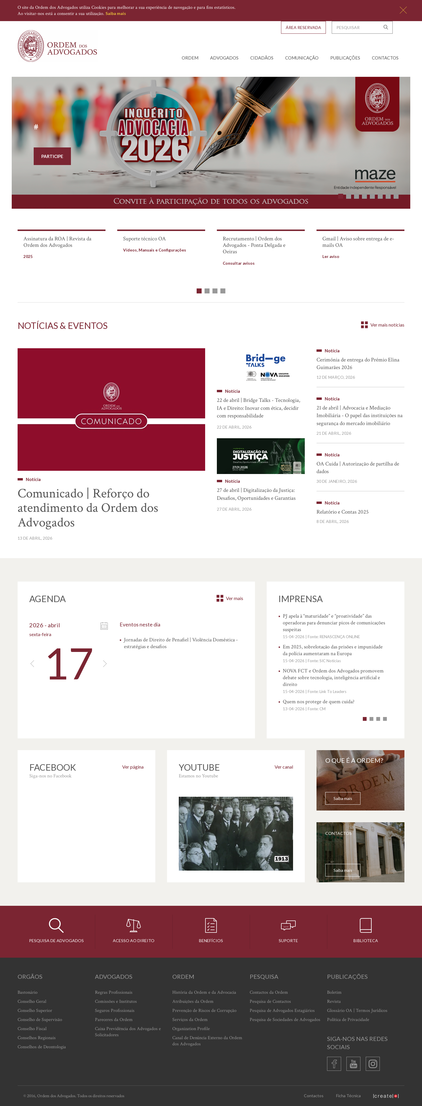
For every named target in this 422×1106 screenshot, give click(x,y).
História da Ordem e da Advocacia (204, 992)
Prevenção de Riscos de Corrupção (204, 1011)
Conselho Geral (32, 1001)
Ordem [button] (190, 57)
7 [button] (388, 196)
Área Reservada (303, 27)
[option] (211, 143)
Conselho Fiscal (32, 1029)
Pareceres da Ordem (114, 1020)
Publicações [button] (345, 57)
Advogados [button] (224, 57)
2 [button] (348, 196)
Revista (334, 1001)
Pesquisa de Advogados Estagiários (282, 1011)
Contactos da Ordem (269, 992)
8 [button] (396, 196)
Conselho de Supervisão (40, 1020)
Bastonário (28, 992)
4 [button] (364, 196)
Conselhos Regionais (37, 1038)
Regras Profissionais (113, 992)
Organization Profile (191, 1029)
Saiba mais (116, 13)
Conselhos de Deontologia (42, 1047)
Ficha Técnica (348, 1095)
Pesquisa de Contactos (270, 1001)
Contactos (385, 57)
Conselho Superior (35, 1011)
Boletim (334, 992)
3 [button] (356, 196)
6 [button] (380, 196)
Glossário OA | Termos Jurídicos (357, 1011)
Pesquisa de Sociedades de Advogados (285, 1020)
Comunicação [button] (302, 57)
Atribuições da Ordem (193, 1001)
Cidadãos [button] (261, 57)
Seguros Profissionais (115, 1011)
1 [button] (340, 196)
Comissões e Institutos (116, 1001)
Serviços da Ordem (190, 1020)
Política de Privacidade (348, 1020)
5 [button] (372, 196)
